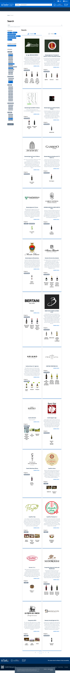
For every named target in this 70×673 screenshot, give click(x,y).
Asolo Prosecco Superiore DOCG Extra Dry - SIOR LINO (37, 81)
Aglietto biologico (26, 543)
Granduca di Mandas (54, 494)
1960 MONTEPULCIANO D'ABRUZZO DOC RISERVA (46, 384)
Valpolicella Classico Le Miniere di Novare (32, 328)
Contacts (66, 669)
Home (8, 15)
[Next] (45, 655)
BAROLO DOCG (51, 339)
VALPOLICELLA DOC (34, 127)
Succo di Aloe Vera (32, 233)
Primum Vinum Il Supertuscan (32, 283)
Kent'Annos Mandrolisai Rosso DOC (52, 595)
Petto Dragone (51, 181)
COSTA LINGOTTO (32, 647)
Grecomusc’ (52, 81)
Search (9, 25)
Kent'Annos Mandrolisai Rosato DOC (46, 595)
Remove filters (10, 124)
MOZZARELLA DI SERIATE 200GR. (51, 543)
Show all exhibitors (17, 6)
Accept (51, 670)
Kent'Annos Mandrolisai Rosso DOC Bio (57, 596)
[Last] (48, 655)
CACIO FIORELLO (26, 647)
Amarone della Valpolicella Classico (26, 327)
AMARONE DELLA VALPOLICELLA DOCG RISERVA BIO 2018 (26, 438)
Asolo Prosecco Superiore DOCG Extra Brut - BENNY (32, 81)
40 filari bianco (26, 392)
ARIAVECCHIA (51, 133)
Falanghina (32, 391)
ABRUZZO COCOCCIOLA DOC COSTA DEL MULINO (52, 384)
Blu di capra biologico (37, 543)
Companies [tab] (32, 34)
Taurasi (57, 81)
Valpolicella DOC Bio (37, 436)
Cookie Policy (60, 669)
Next (41, 390)
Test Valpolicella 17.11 (32, 437)
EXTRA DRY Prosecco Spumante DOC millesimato (52, 286)
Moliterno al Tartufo (32, 594)
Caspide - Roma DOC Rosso (32, 485)
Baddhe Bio (49, 493)
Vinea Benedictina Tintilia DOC (52, 234)
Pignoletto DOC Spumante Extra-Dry (51, 444)
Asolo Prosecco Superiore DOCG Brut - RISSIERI (26, 81)
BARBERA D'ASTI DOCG (46, 340)
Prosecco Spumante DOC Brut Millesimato (57, 285)
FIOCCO (37, 646)
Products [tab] (52, 34)
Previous (42, 78)
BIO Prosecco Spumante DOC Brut (46, 285)
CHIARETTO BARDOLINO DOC (29, 128)
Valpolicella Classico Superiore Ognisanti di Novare (37, 329)
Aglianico (46, 81)
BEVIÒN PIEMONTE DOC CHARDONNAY (57, 341)
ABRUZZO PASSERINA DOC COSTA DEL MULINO (57, 384)
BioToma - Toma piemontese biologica (32, 544)
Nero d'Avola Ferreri (32, 183)
